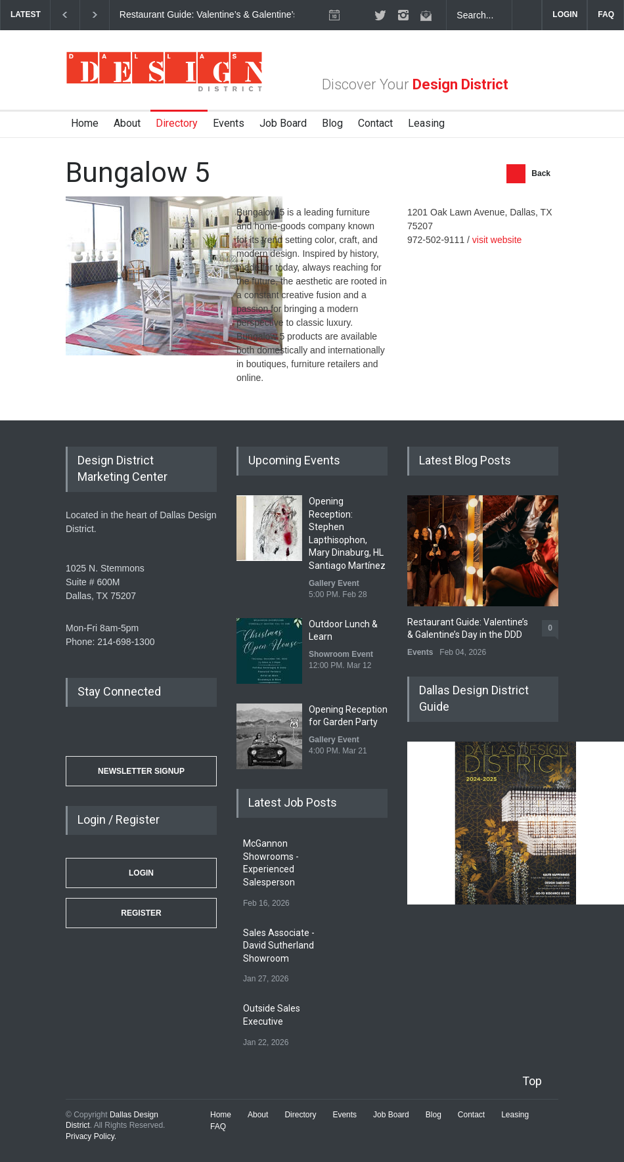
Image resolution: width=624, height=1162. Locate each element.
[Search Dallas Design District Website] (479, 15)
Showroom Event (341, 654)
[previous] (64, 14)
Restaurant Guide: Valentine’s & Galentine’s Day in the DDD (242, 14)
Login (141, 873)
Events (228, 123)
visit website (497, 240)
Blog (332, 123)
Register (141, 913)
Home (85, 123)
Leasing (426, 123)
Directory (177, 123)
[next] (94, 14)
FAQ (606, 14)
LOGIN (564, 14)
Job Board (283, 123)
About (127, 123)
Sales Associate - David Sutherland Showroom (279, 945)
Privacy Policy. (91, 1136)
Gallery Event (334, 583)
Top (532, 1081)
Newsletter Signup (141, 771)
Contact (375, 123)
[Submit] (526, 15)
